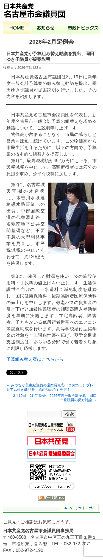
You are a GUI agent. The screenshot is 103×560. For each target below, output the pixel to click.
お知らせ (45, 28)
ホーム (16, 28)
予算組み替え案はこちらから (34, 359)
